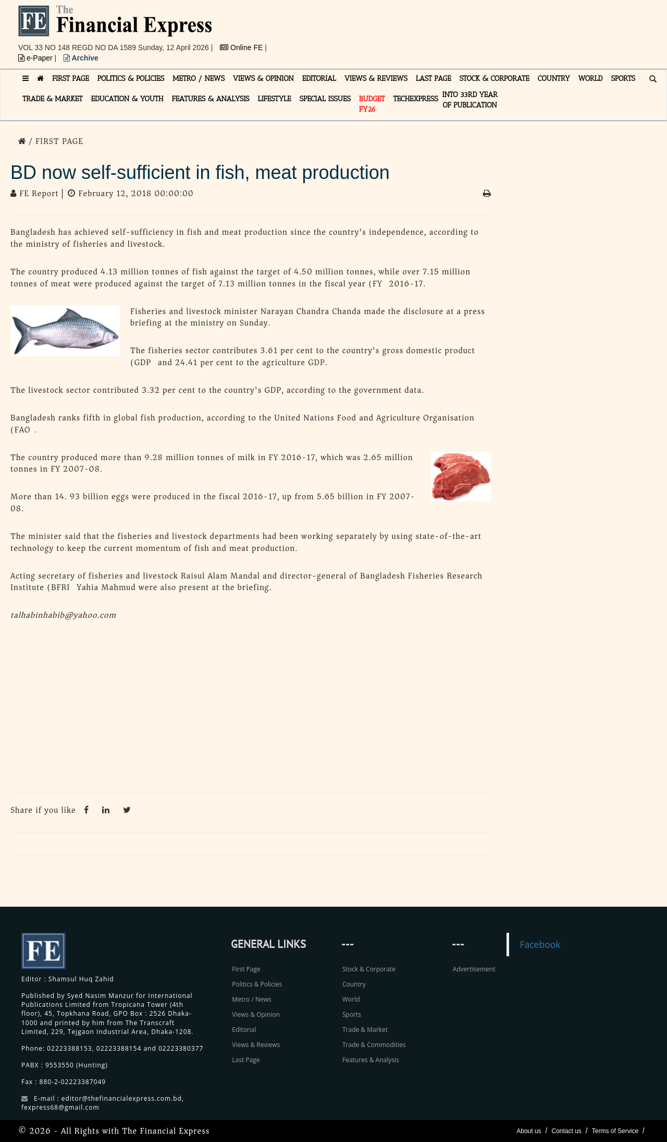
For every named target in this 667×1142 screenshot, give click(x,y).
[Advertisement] (477, 28)
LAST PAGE (433, 78)
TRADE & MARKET (52, 98)
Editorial (244, 1029)
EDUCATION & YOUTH (127, 98)
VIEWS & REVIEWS (375, 78)
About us (528, 1131)
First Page (246, 969)
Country (354, 984)
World (351, 999)
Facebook (540, 944)
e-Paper (36, 58)
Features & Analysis (370, 1059)
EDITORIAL (319, 78)
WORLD (590, 78)
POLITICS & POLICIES (131, 78)
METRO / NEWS (198, 78)
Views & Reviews (256, 1044)
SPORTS (623, 78)
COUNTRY (554, 78)
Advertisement (474, 969)
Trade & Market (365, 1029)
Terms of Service (615, 1131)
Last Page (246, 1059)
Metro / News (251, 999)
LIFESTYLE (274, 98)
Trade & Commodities (374, 1044)
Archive (81, 58)
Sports (351, 1014)
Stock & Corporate (369, 969)
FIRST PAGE (70, 78)
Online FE (242, 47)
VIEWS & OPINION (263, 78)
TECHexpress (415, 98)
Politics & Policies (257, 984)
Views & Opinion (256, 1014)
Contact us (566, 1131)
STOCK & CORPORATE (494, 78)
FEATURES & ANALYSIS (211, 98)
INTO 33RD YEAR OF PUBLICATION (470, 100)
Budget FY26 (372, 104)
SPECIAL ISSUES (325, 98)
